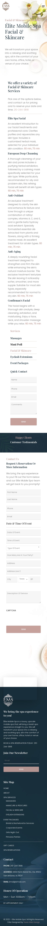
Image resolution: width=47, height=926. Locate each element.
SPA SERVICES (10, 797)
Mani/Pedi (16, 344)
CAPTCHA (11, 610)
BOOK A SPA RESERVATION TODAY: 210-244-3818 (21, 745)
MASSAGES (11, 801)
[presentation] (25, 618)
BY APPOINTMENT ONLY (13, 903)
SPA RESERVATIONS (12, 850)
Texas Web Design (32, 922)
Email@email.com (15, 881)
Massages (16, 338)
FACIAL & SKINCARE (14, 810)
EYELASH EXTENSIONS (15, 814)
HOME (6, 788)
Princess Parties (13, 837)
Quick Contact (18, 371)
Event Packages (19, 363)
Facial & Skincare (20, 350)
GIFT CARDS (9, 845)
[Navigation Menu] (43, 6)
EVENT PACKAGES (11, 819)
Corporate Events (14, 827)
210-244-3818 (21, 109)
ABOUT (7, 792)
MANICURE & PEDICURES (16, 805)
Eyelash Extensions (21, 356)
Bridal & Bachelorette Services (20, 823)
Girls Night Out (12, 832)
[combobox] (23, 548)
